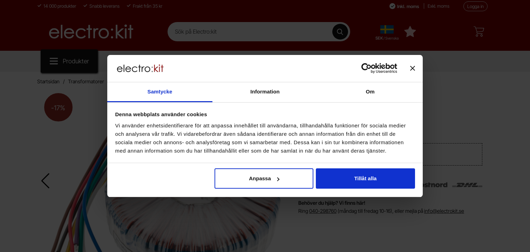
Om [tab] (370, 91)
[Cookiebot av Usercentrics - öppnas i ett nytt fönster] (366, 68)
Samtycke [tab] (160, 91)
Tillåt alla (365, 178)
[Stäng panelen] (412, 68)
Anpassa (264, 178)
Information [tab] (265, 91)
